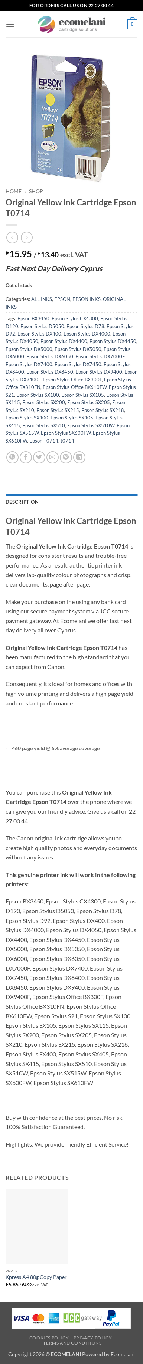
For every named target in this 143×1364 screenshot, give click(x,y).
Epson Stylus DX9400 (98, 372)
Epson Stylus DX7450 (78, 364)
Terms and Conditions (72, 1343)
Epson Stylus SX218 (102, 410)
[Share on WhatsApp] (12, 457)
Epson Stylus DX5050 (78, 349)
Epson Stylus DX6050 (49, 356)
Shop (36, 191)
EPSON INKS (86, 299)
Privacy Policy (93, 1338)
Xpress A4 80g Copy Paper (36, 1277)
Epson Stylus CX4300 (75, 318)
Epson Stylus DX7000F (99, 356)
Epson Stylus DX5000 (29, 349)
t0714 (67, 441)
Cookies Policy (49, 1338)
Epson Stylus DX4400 (63, 341)
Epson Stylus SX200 (43, 402)
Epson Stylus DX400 (39, 334)
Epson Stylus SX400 (27, 418)
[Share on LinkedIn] (79, 457)
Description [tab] (22, 502)
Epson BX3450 (33, 318)
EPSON (62, 299)
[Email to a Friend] (52, 457)
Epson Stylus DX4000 (87, 334)
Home (14, 191)
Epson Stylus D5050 (42, 326)
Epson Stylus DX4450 (113, 341)
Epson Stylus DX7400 (29, 364)
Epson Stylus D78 (85, 326)
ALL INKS (41, 299)
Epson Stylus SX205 (88, 402)
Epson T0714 (43, 441)
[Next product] (12, 237)
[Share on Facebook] (26, 457)
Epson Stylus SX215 (57, 410)
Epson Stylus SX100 (37, 395)
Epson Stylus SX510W (90, 425)
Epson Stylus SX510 (43, 425)
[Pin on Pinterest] (66, 457)
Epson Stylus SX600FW (66, 433)
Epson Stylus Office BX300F (72, 380)
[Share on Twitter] (39, 457)
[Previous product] (26, 237)
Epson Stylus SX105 (82, 395)
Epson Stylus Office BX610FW (75, 387)
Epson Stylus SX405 (72, 418)
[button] (10, 24)
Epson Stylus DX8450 (49, 372)
